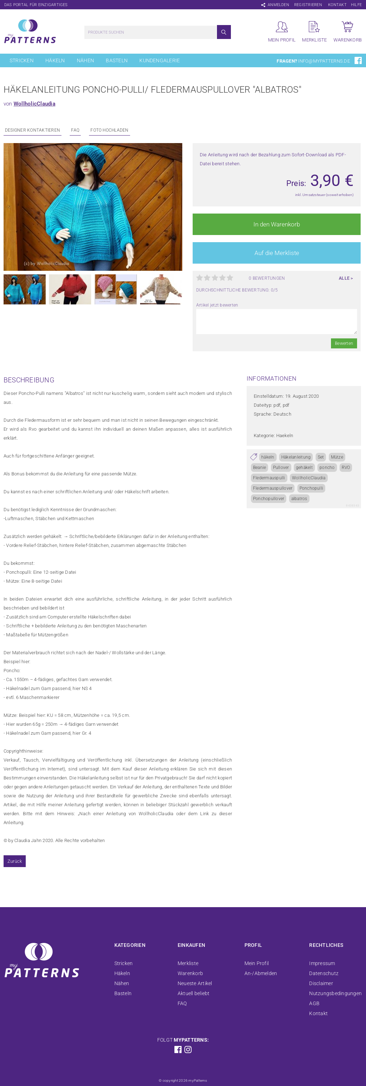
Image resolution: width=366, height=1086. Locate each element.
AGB (314, 1003)
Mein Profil (256, 963)
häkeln (267, 457)
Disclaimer (321, 983)
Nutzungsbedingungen (335, 993)
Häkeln (55, 60)
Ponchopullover (268, 498)
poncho (327, 467)
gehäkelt (304, 467)
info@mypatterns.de (324, 61)
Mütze (337, 457)
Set (321, 457)
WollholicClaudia (34, 104)
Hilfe (356, 5)
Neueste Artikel (195, 983)
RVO (346, 467)
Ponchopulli (311, 488)
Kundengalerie (159, 60)
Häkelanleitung (296, 457)
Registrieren (308, 5)
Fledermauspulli (269, 477)
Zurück (15, 861)
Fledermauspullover (272, 488)
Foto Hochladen (109, 130)
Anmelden (278, 5)
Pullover (281, 467)
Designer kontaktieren (32, 130)
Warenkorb (190, 973)
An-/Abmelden (260, 973)
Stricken (22, 60)
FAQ (75, 130)
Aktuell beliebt (194, 993)
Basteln (117, 60)
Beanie (259, 467)
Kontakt (337, 5)
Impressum (322, 963)
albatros (299, 498)
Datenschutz (323, 973)
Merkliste (188, 963)
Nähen (85, 60)
